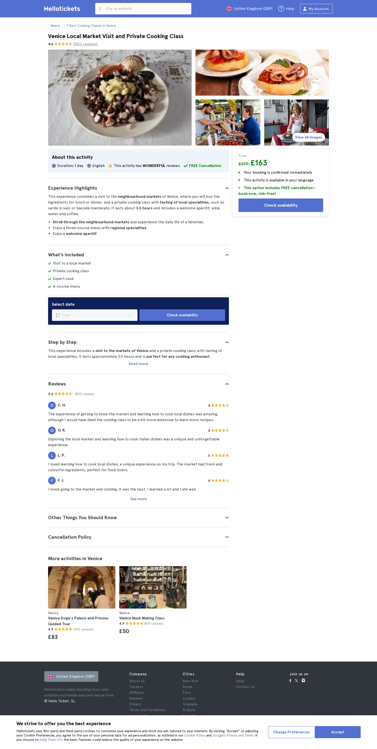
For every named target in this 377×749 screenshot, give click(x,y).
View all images (308, 137)
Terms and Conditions (147, 710)
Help (240, 681)
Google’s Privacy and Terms (233, 735)
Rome (187, 687)
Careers (136, 687)
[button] (138, 188)
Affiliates (136, 692)
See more (138, 499)
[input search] (143, 8)
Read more (138, 363)
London (189, 698)
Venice (55, 25)
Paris (187, 692)
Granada (190, 704)
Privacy (135, 704)
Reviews (136, 698)
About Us (137, 681)
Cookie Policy (194, 735)
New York (190, 681)
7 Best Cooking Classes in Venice (91, 25)
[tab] (138, 188)
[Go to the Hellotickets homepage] (63, 9)
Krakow (189, 710)
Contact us (245, 687)
